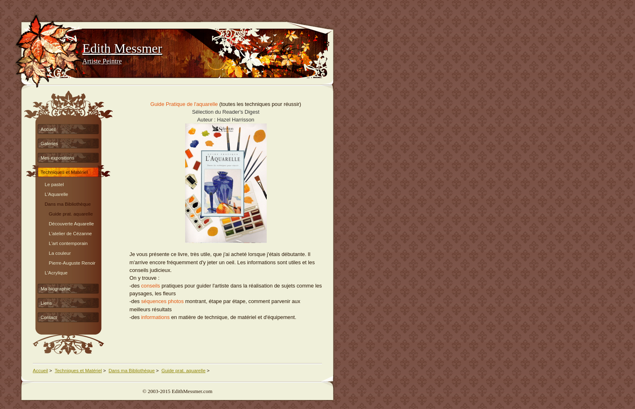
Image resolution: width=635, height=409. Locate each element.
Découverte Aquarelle (71, 222)
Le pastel (54, 183)
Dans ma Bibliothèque (68, 203)
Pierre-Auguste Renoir (72, 262)
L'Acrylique (56, 271)
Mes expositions (58, 157)
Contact (49, 317)
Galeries (49, 143)
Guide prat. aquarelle (71, 212)
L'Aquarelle (56, 193)
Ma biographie (55, 288)
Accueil (48, 129)
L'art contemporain (68, 242)
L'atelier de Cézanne (70, 232)
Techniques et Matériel (64, 172)
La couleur (60, 252)
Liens (46, 303)
